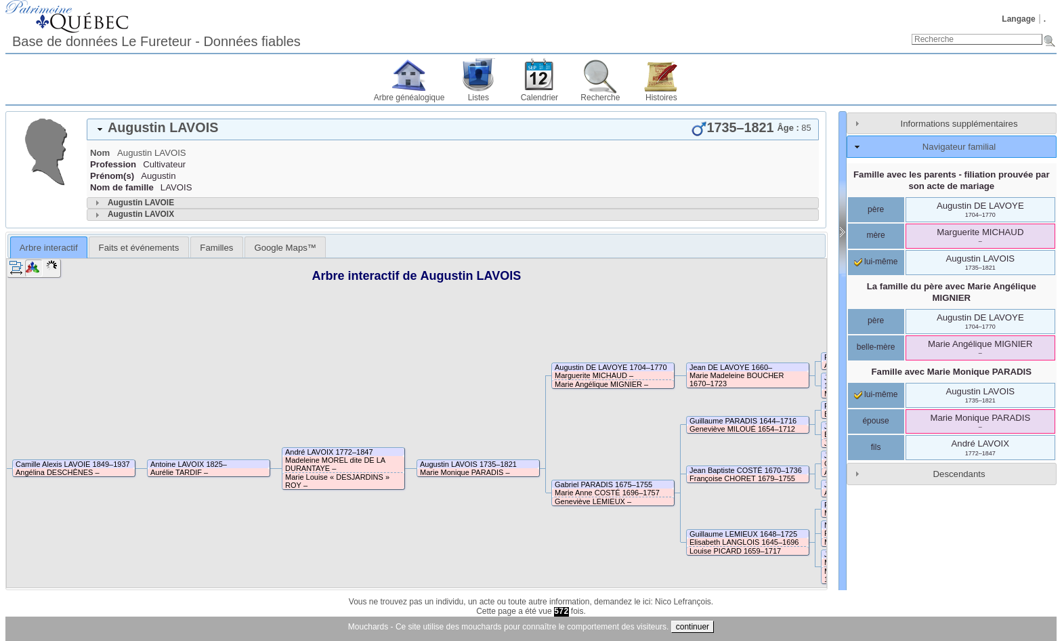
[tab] (453, 129)
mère (875, 235)
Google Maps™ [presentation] (285, 248)
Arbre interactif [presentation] (49, 248)
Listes (478, 97)
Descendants (959, 474)
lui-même (876, 261)
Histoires (661, 97)
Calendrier (539, 97)
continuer (692, 627)
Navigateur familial (959, 147)
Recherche (600, 97)
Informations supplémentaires (959, 124)
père (876, 209)
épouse (875, 421)
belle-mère (876, 347)
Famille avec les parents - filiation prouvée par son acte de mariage (951, 180)
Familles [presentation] (216, 248)
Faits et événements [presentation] (139, 248)
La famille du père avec (951, 292)
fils (876, 447)
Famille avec (952, 372)
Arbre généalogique (409, 97)
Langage (1018, 19)
